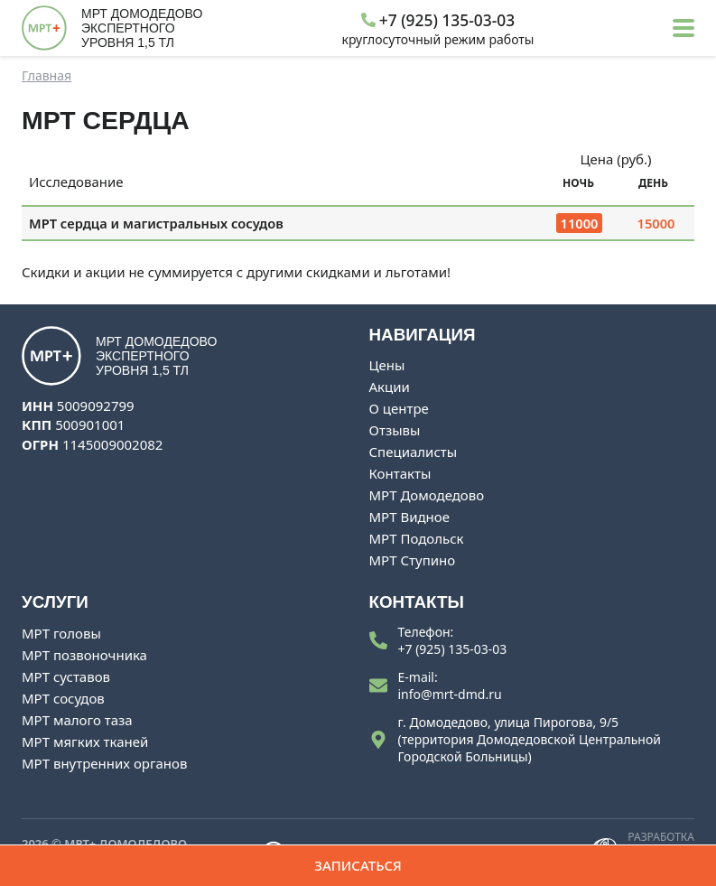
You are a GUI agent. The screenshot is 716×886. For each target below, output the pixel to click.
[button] (683, 28)
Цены (387, 365)
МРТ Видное (409, 517)
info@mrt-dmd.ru (450, 694)
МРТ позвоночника (84, 655)
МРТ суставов (66, 676)
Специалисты (413, 452)
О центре (399, 408)
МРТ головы (61, 633)
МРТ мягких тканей (85, 741)
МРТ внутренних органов (104, 763)
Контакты (400, 473)
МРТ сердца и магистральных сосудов (156, 223)
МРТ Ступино (412, 560)
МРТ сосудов (63, 698)
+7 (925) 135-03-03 (452, 649)
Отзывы (395, 430)
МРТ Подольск (416, 538)
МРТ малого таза (77, 720)
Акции (389, 387)
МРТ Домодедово (427, 495)
